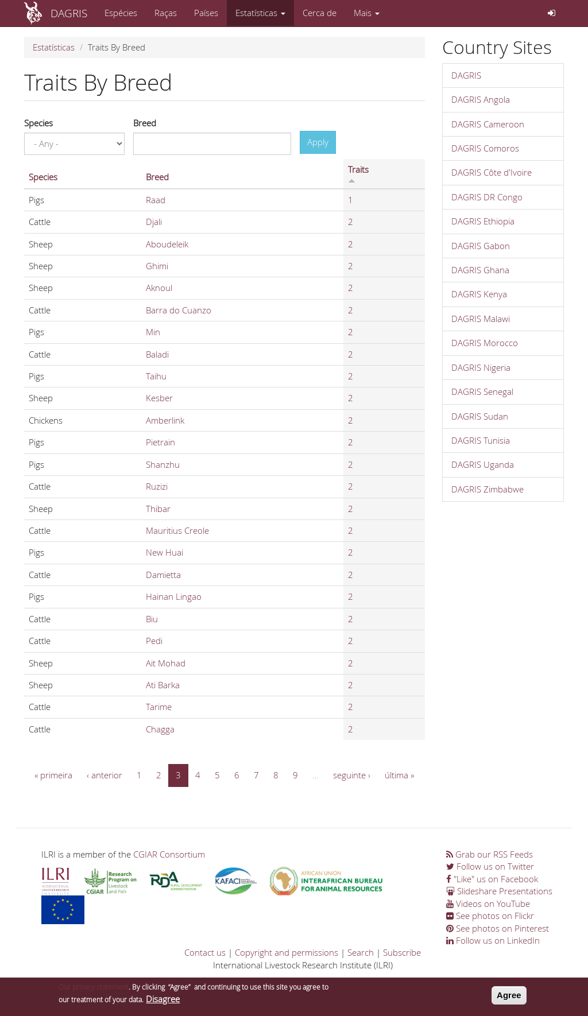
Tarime (159, 706)
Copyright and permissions (286, 952)
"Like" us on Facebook (492, 879)
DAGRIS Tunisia (480, 440)
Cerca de (319, 12)
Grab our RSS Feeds (489, 854)
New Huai (164, 552)
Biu (152, 619)
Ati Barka (163, 685)
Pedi (154, 640)
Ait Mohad (165, 663)
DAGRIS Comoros (485, 148)
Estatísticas (260, 12)
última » (399, 775)
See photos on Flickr (490, 915)
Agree (509, 998)
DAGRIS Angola (480, 99)
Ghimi (157, 266)
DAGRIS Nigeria (480, 367)
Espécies (121, 12)
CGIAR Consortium (169, 854)
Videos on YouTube (488, 903)
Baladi (157, 354)
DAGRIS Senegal (482, 391)
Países (206, 12)
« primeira (53, 775)
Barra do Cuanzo (178, 310)
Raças (165, 12)
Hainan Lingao (174, 596)
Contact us (205, 952)
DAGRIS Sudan (479, 416)
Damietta (163, 574)
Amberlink (165, 420)
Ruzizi (157, 486)
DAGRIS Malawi (480, 318)
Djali (154, 221)
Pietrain (160, 442)
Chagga (160, 729)
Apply (317, 142)
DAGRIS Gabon (480, 245)
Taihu (156, 376)
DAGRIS (69, 13)
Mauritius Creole (177, 530)
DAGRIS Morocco (484, 342)
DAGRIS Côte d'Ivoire (491, 172)
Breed (144, 123)
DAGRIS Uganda (482, 464)
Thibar (158, 508)
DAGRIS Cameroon (487, 124)
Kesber (159, 398)
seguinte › (351, 775)
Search (360, 952)
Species (38, 123)
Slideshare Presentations (499, 891)
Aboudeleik (167, 244)
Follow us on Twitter (490, 866)
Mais (367, 12)
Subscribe (402, 952)
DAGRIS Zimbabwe (487, 489)
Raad (155, 199)
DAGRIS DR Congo (487, 197)
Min (153, 332)
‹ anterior (104, 775)
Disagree (163, 1001)
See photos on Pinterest (497, 928)
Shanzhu (163, 464)
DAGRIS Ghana (480, 270)
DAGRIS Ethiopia (482, 221)
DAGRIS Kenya (479, 294)
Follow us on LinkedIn (493, 940)
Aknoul (159, 287)
